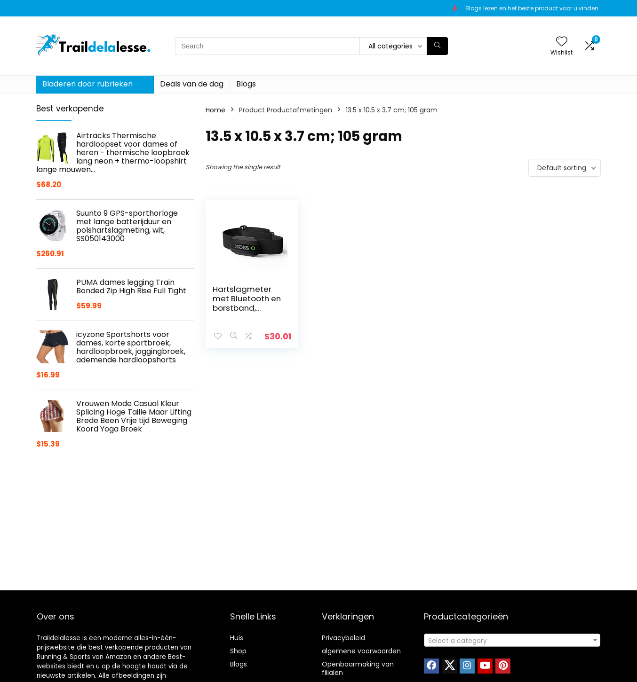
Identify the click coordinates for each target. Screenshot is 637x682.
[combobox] (512, 640)
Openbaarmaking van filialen (358, 668)
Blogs (246, 83)
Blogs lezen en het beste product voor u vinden (531, 8)
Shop (238, 651)
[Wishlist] (561, 42)
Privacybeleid (343, 638)
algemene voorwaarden (361, 651)
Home (215, 110)
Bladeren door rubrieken (87, 83)
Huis (236, 638)
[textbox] (512, 640)
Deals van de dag (191, 83)
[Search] (437, 46)
